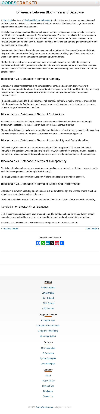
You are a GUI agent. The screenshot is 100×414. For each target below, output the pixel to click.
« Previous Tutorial (9, 229)
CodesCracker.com (44, 407)
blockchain (8, 20)
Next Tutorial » (92, 229)
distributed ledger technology (37, 20)
